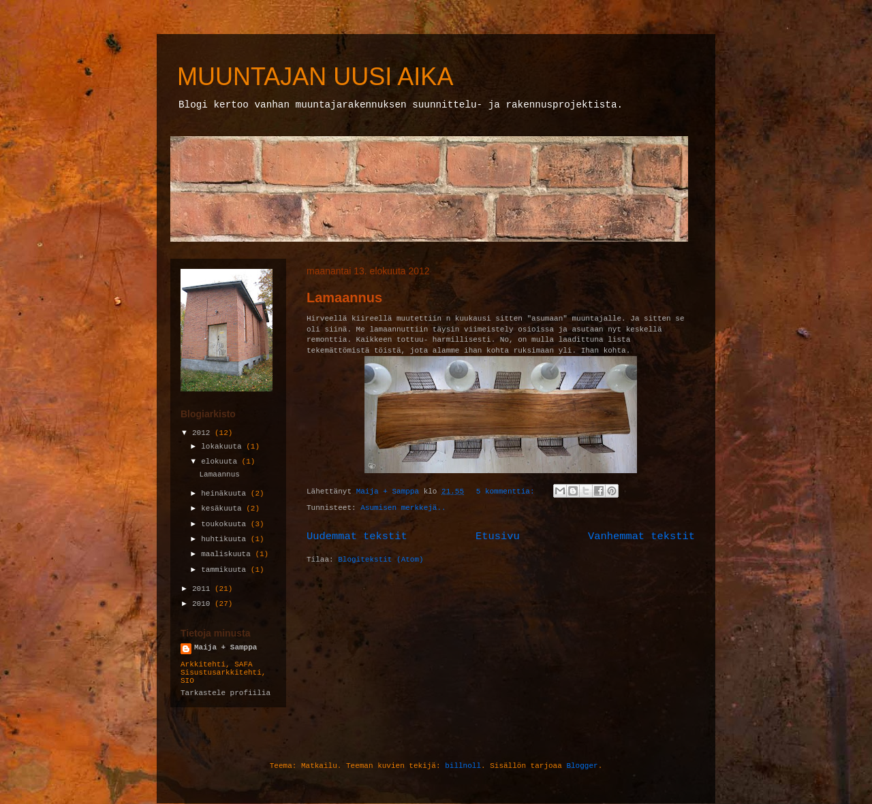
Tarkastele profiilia (225, 693)
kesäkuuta (223, 508)
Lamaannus (344, 297)
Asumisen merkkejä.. (403, 508)
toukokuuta (226, 524)
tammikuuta (226, 570)
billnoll (463, 766)
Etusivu (498, 536)
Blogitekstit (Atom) (380, 560)
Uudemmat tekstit (357, 536)
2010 (203, 604)
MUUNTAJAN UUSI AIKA (315, 77)
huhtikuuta (226, 539)
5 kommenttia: (507, 491)
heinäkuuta (226, 493)
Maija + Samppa (225, 647)
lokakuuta (223, 447)
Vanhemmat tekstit (641, 536)
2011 (203, 589)
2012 (203, 433)
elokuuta (221, 461)
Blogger (581, 766)
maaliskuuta (228, 554)
